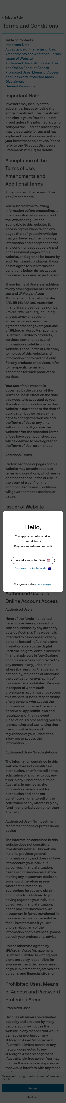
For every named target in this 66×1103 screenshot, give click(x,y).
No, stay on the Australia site (33, 568)
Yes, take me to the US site (33, 560)
